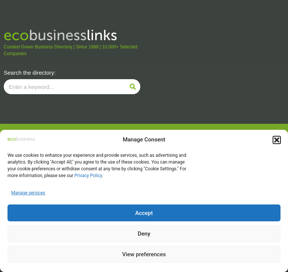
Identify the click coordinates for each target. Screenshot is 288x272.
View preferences (144, 254)
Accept (144, 213)
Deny (144, 233)
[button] (276, 140)
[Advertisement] (216, 61)
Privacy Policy (88, 175)
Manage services (28, 192)
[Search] (132, 86)
